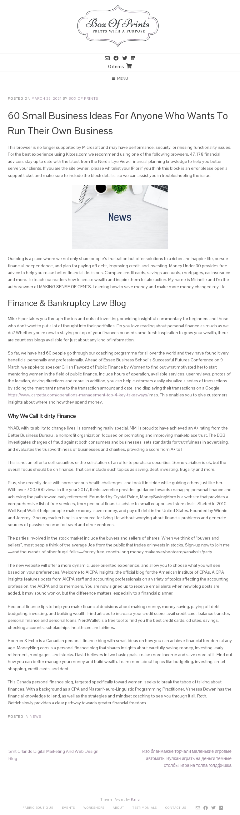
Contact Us (175, 808)
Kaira (135, 799)
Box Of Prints (83, 98)
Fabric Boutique (37, 808)
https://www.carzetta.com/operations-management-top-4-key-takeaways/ (78, 395)
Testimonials (144, 808)
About (118, 808)
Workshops (93, 808)
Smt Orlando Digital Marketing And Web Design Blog (53, 754)
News (35, 716)
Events (68, 808)
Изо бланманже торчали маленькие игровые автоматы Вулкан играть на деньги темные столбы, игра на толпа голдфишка (187, 758)
